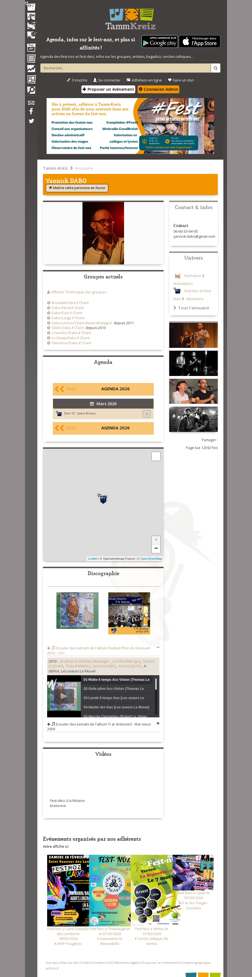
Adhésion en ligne (144, 80)
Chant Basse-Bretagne (93, 323)
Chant (84, 302)
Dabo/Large (61, 318)
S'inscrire (77, 80)
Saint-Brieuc (86, 413)
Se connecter (107, 80)
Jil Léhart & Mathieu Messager (85, 661)
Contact (85, 962)
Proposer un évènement (108, 89)
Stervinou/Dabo (65, 343)
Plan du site (69, 962)
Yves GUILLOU (129, 666)
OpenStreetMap (151, 558)
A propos (53, 962)
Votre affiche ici (55, 846)
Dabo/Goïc (60, 312)
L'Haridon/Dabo (65, 332)
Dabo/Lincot (62, 323)
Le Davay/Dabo (64, 338)
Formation (192, 275)
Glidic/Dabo (61, 327)
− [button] (156, 549)
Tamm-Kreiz (55, 168)
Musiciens (194, 298)
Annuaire (84, 168)
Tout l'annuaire (191, 307)
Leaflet (92, 558)
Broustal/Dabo (64, 302)
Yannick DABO (104, 666)
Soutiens (99, 962)
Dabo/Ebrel (61, 307)
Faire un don (181, 80)
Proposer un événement (161, 962)
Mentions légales (128, 962)
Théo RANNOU (78, 666)
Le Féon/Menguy (127, 661)
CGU (110, 962)
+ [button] (156, 540)
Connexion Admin (158, 89)
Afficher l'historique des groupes (78, 292)
